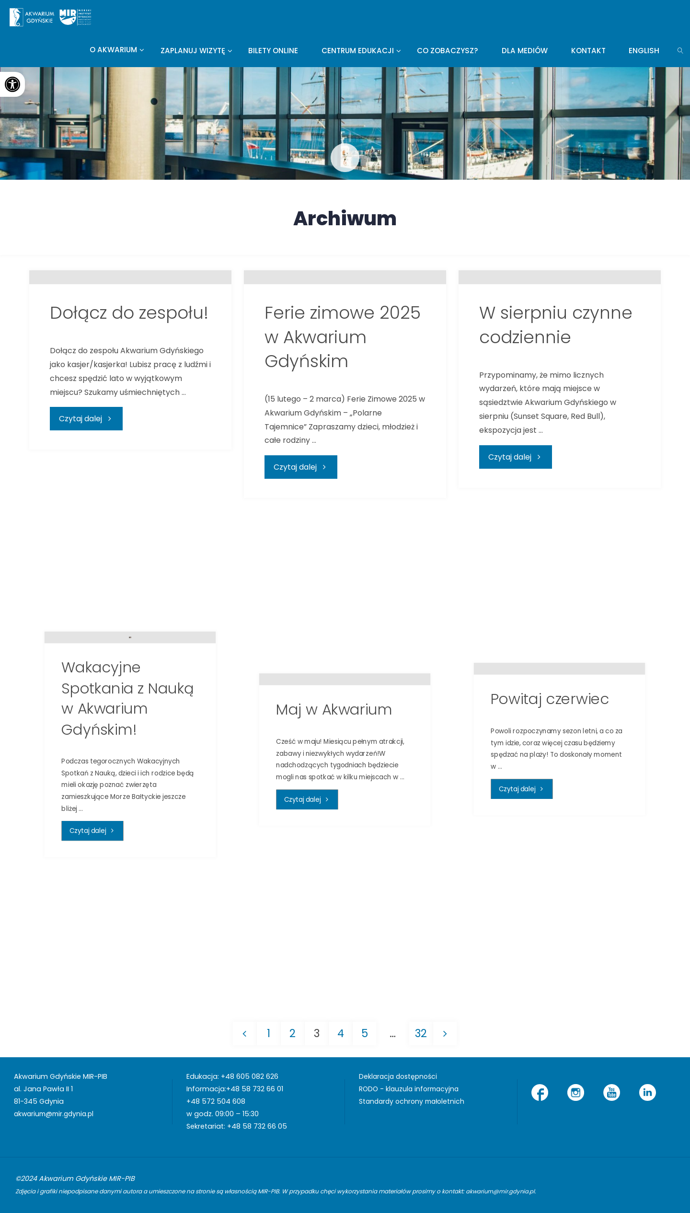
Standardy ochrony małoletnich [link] (414, 1101)
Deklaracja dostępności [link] (400, 1077)
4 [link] (340, 1033)
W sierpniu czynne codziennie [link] (555, 475)
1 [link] (268, 1033)
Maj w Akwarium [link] (334, 848)
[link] (12, 84)
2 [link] (292, 1033)
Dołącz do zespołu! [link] (129, 463)
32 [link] (421, 1033)
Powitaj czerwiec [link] (550, 838)
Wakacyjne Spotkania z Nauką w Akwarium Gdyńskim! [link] (128, 810)
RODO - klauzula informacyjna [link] (411, 1089)
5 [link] (364, 1033)
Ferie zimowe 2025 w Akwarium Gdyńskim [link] (342, 487)
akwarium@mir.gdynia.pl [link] (56, 1114)
